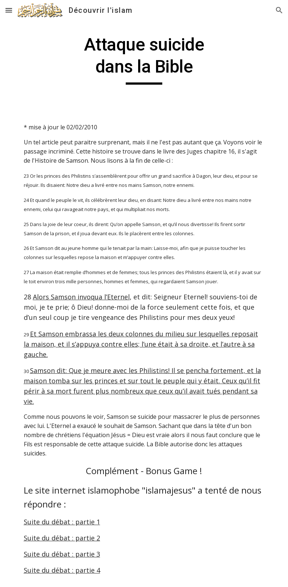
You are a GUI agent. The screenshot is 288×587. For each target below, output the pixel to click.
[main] (144, 59)
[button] (9, 10)
